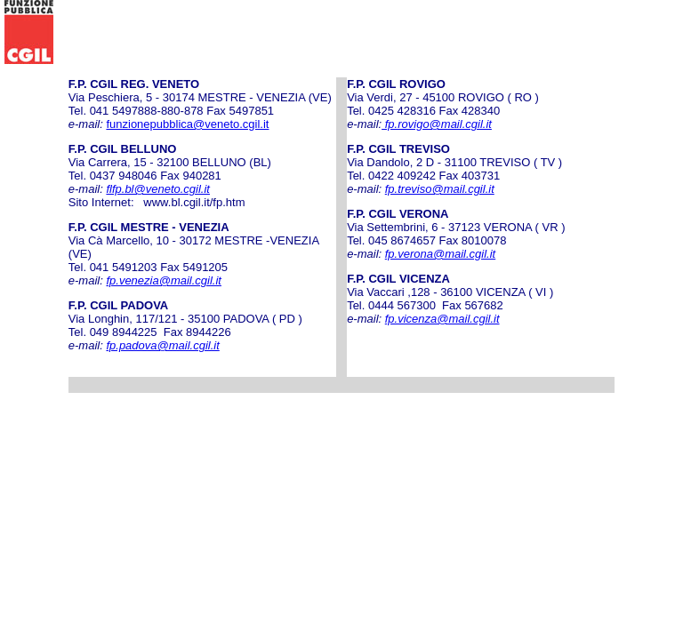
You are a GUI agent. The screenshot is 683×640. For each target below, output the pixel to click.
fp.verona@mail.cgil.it (440, 253)
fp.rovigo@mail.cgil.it (437, 124)
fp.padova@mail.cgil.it (162, 345)
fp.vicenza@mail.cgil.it (442, 318)
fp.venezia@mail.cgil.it (163, 280)
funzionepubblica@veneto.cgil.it (187, 124)
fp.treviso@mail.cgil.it (439, 189)
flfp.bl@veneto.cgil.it (158, 189)
